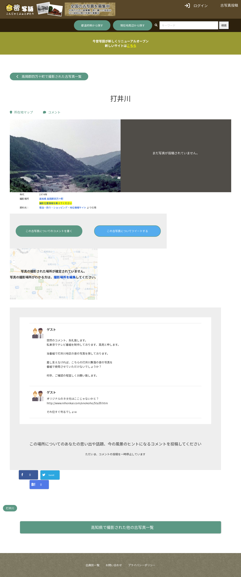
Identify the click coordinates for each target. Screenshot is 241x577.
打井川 (10, 508)
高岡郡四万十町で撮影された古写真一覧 (49, 76)
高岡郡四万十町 (55, 198)
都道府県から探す (92, 25)
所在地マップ (21, 112)
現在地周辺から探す (132, 25)
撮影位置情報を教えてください (55, 203)
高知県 (42, 198)
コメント (52, 112)
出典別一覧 (92, 565)
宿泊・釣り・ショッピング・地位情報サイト (62, 207)
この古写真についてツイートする (127, 231)
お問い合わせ (113, 565)
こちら (131, 45)
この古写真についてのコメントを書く (49, 231)
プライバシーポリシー (142, 565)
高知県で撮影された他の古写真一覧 (122, 527)
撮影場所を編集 (65, 277)
